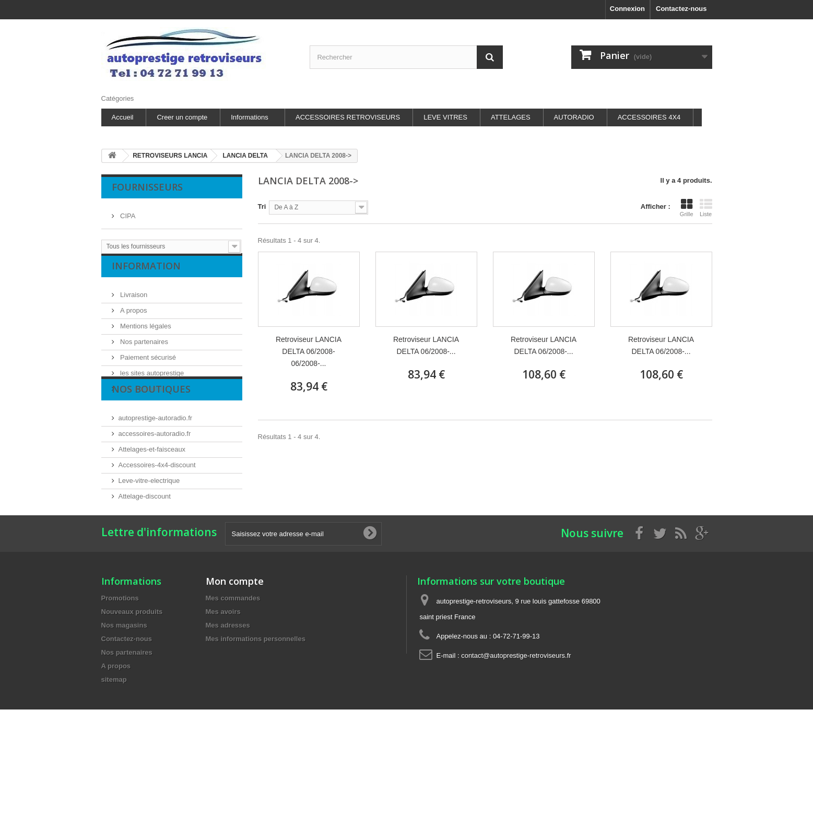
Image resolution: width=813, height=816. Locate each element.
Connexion (627, 9)
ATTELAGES (511, 117)
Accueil (123, 117)
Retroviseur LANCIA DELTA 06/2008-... (426, 345)
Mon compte (235, 651)
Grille (686, 207)
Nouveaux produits (132, 682)
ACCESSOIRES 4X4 (649, 117)
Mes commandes (233, 668)
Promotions (120, 668)
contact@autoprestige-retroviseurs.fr (516, 726)
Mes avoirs (223, 682)
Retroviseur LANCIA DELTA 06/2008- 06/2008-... (308, 351)
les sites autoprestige (151, 381)
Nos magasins (141, 396)
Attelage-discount (145, 536)
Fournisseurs (147, 187)
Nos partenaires (143, 349)
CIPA (127, 212)
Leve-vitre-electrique (149, 520)
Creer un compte (182, 117)
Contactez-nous (681, 9)
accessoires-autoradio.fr (155, 473)
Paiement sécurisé (147, 365)
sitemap (114, 750)
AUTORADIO (574, 117)
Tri (262, 206)
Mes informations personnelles (255, 709)
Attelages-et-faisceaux (152, 489)
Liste (706, 207)
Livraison (133, 302)
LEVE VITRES (445, 117)
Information (146, 277)
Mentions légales (145, 334)
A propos (133, 318)
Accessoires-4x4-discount (157, 504)
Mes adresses (228, 696)
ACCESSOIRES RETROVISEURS (348, 117)
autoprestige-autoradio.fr (156, 458)
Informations (249, 117)
